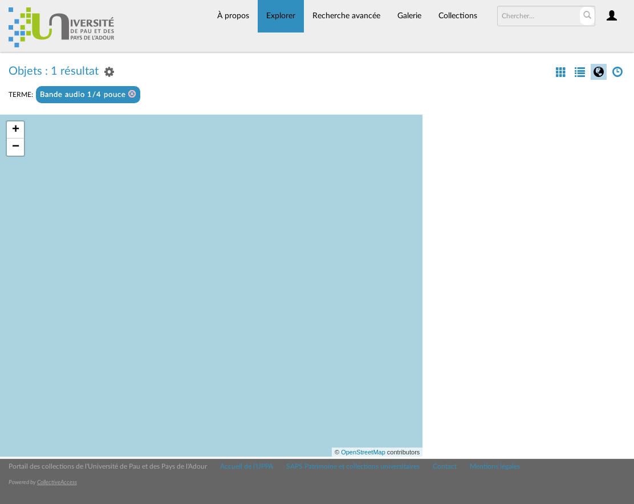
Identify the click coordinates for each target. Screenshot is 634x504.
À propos (233, 16)
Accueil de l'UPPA (246, 466)
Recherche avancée (346, 16)
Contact (445, 466)
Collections (457, 16)
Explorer (280, 16)
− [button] (15, 147)
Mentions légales (495, 466)
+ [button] (15, 130)
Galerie (409, 16)
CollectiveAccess (57, 482)
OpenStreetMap (363, 452)
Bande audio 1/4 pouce (88, 94)
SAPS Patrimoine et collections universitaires (353, 466)
